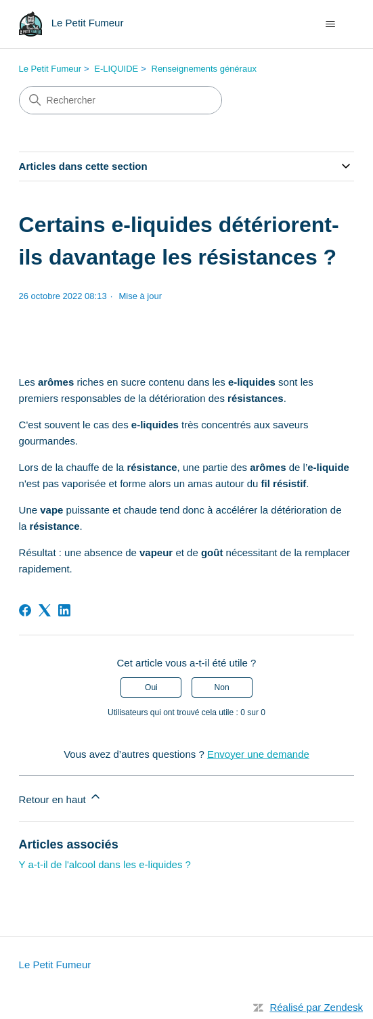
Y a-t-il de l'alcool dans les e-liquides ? (105, 864)
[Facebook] (25, 610)
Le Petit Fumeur (50, 69)
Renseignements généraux (204, 69)
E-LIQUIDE (116, 69)
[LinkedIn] (64, 610)
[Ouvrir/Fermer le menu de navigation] (330, 24)
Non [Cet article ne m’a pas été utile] (222, 687)
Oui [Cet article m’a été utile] (151, 687)
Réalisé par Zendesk (316, 1007)
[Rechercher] (120, 100)
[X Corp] (45, 610)
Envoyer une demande (258, 754)
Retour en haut (60, 797)
